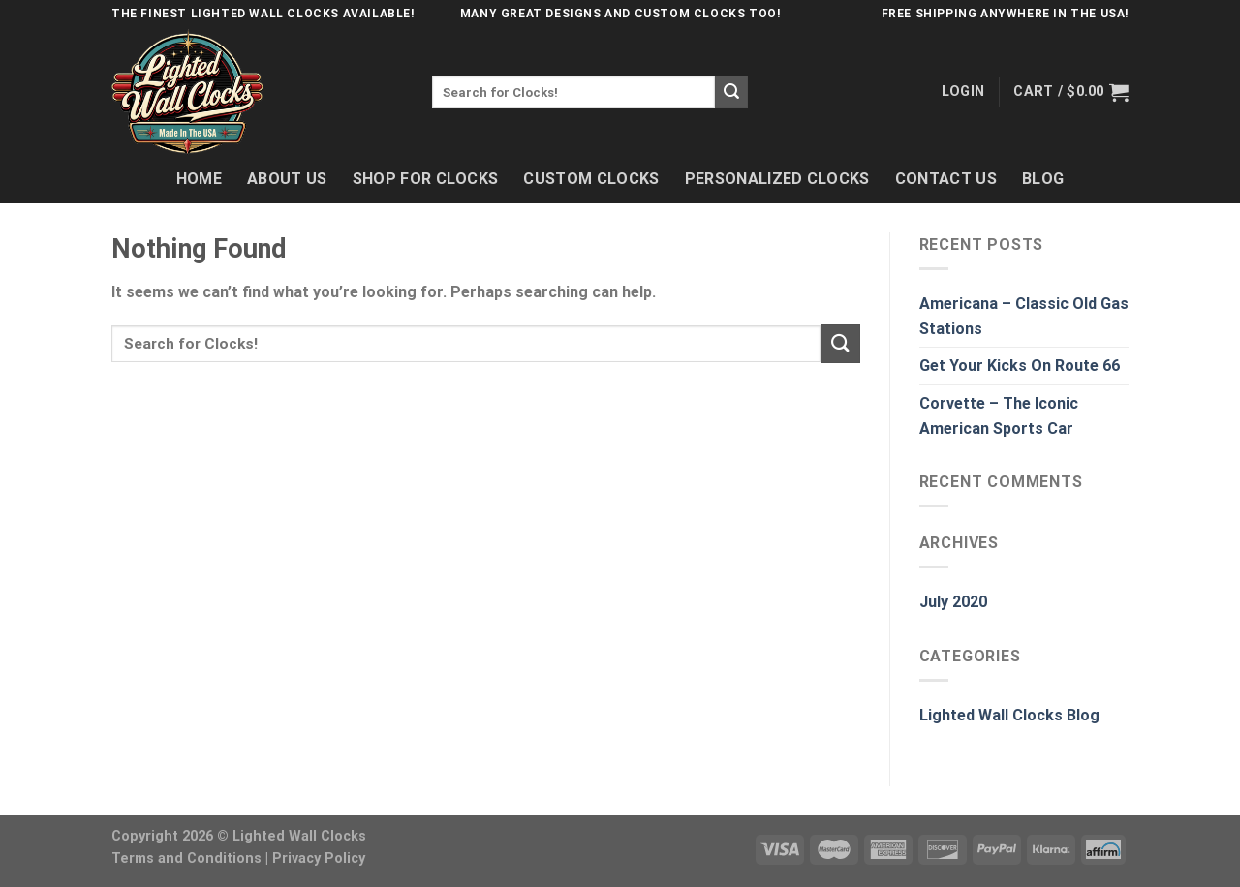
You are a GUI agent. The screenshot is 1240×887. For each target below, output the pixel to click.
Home (199, 178)
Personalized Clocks (777, 178)
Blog (1043, 178)
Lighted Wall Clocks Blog (1009, 715)
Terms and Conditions (186, 858)
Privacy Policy (318, 858)
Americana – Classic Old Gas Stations (1024, 316)
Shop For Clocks (426, 178)
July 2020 (953, 602)
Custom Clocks (591, 178)
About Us (287, 178)
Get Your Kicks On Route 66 (1019, 365)
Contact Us (946, 178)
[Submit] (731, 92)
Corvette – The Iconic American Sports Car (998, 416)
